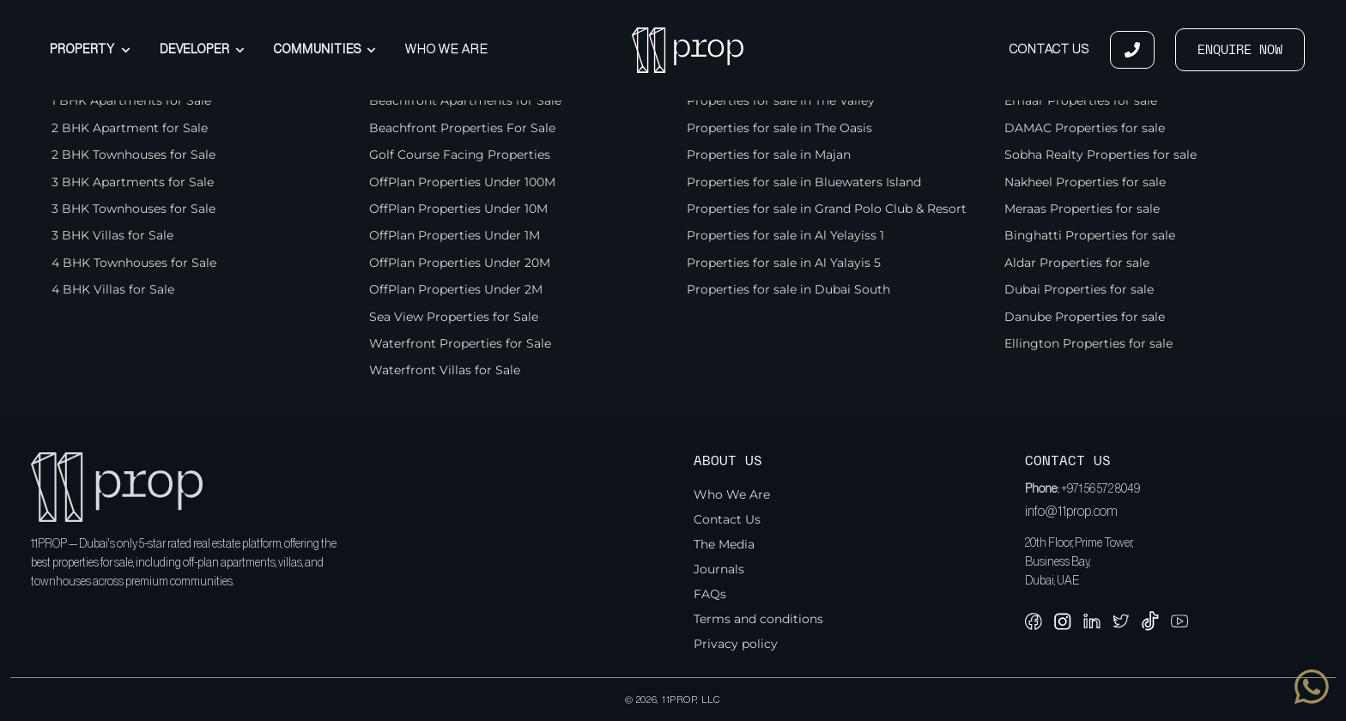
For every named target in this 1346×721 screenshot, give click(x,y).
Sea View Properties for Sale (453, 316)
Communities (325, 50)
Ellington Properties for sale (1088, 343)
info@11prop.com (1071, 511)
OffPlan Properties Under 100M (462, 182)
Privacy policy (736, 643)
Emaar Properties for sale (1080, 100)
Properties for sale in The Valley (781, 100)
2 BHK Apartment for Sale (130, 128)
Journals (719, 569)
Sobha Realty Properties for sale (1100, 154)
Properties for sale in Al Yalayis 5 (784, 262)
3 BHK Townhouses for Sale (133, 208)
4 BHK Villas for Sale (113, 289)
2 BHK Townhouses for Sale (133, 154)
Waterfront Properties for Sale (460, 343)
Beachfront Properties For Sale (462, 128)
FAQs (710, 594)
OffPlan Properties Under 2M (456, 289)
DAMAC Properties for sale (1084, 128)
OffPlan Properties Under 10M (458, 208)
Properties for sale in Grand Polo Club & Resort (827, 208)
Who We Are (446, 49)
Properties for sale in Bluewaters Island (804, 182)
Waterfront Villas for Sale (444, 370)
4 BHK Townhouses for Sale (134, 262)
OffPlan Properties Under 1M (454, 235)
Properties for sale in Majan (769, 154)
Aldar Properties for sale (1076, 262)
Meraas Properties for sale (1082, 208)
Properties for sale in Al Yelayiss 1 (785, 235)
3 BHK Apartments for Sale (133, 182)
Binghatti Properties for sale (1089, 235)
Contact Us (1049, 49)
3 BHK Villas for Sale (112, 235)
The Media (724, 544)
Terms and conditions (758, 619)
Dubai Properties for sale (1079, 289)
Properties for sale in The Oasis (779, 128)
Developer (202, 50)
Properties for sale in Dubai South (788, 289)
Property (90, 50)
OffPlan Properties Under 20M (459, 262)
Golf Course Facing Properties (459, 154)
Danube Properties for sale (1084, 316)
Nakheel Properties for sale (1085, 182)
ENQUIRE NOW (1239, 50)
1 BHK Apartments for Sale (131, 100)
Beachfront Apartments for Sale (465, 100)
